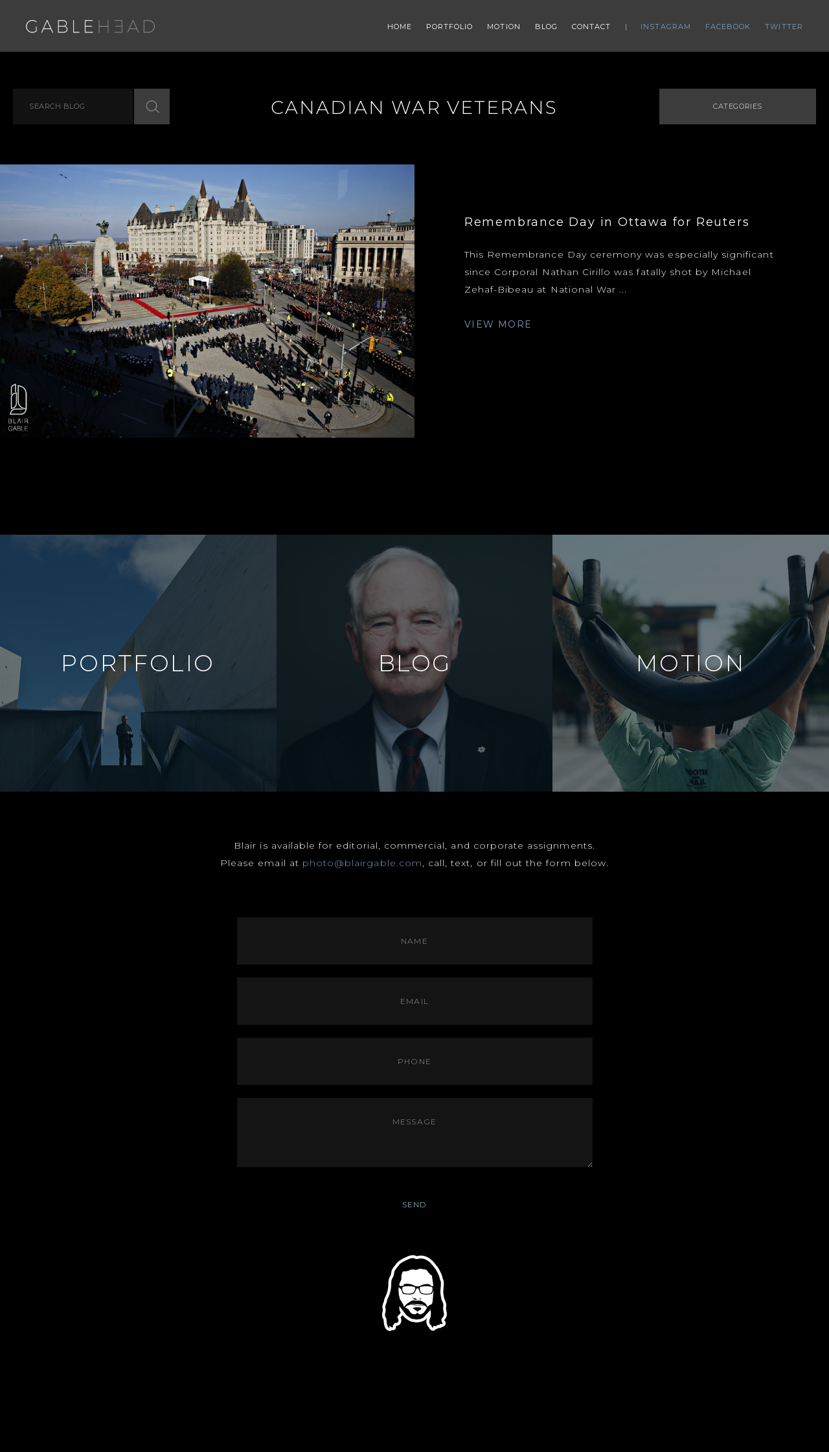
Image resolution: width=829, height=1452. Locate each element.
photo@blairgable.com (362, 863)
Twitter (784, 26)
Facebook (728, 26)
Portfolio (449, 26)
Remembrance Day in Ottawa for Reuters (607, 222)
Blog (546, 26)
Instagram (666, 26)
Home (399, 26)
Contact (591, 26)
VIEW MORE (498, 324)
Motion (504, 26)
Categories (737, 106)
